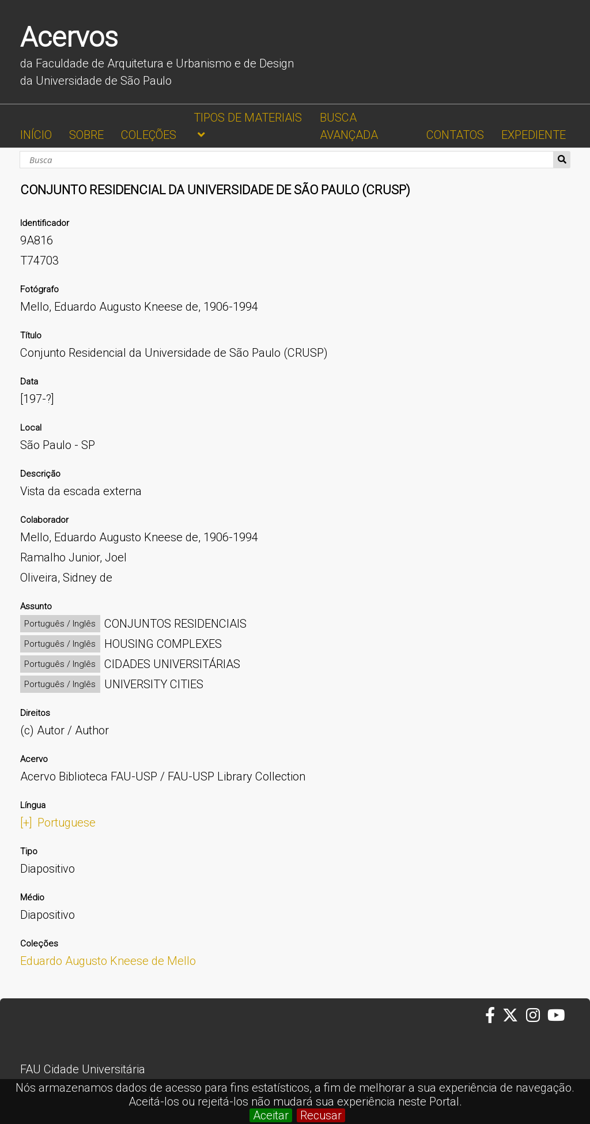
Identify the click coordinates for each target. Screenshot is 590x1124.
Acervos (69, 37)
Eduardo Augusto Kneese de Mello (108, 961)
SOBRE (86, 135)
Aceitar (271, 1115)
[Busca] (287, 159)
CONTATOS (455, 135)
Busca (562, 159)
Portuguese (66, 822)
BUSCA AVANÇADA (349, 126)
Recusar (321, 1115)
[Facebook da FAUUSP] (493, 1015)
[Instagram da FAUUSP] (536, 1015)
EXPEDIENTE (533, 135)
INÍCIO (36, 135)
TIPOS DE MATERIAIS (248, 118)
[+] (26, 822)
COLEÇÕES (148, 135)
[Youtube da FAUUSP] (557, 1015)
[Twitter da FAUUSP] (513, 1015)
